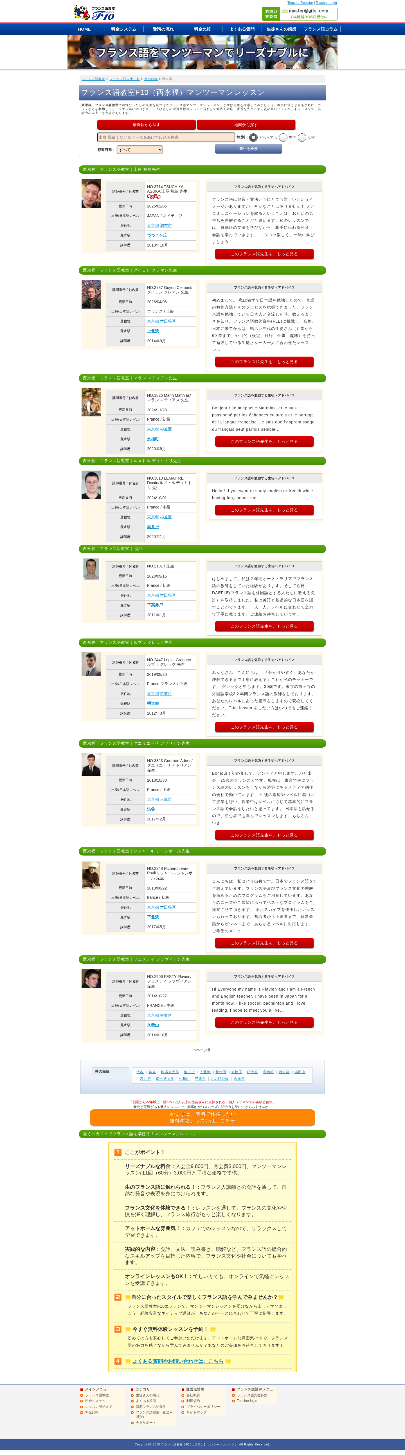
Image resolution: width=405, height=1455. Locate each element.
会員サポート (146, 1423)
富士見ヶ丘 (165, 1079)
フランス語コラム (321, 29)
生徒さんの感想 (281, 29)
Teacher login (247, 1401)
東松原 (236, 1072)
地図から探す (246, 124)
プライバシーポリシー (203, 1407)
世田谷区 (168, 321)
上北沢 (153, 331)
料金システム (123, 29)
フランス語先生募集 (252, 1395)
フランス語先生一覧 (125, 79)
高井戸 (153, 526)
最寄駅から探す (146, 124)
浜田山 (299, 1072)
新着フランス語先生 (151, 1407)
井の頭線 (151, 79)
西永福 (284, 1072)
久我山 (153, 1025)
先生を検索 (248, 149)
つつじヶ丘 (157, 235)
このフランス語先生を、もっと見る (264, 254)
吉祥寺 (239, 1079)
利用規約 (193, 1401)
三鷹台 (200, 1079)
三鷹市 (166, 799)
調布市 (166, 225)
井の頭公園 (220, 1079)
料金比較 (202, 29)
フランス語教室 (93, 79)
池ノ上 (189, 1072)
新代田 (220, 1072)
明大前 (153, 703)
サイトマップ (196, 1412)
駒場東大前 (170, 1072)
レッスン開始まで (98, 1407)
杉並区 (166, 429)
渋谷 (151, 809)
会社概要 (193, 1395)
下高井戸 (155, 605)
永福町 (153, 439)
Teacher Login (326, 3)
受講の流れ (163, 29)
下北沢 (153, 917)
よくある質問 (242, 29)
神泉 (152, 1072)
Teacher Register (300, 3)
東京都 (153, 225)
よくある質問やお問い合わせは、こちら (178, 1361)
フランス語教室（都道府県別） (154, 1414)
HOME (84, 29)
